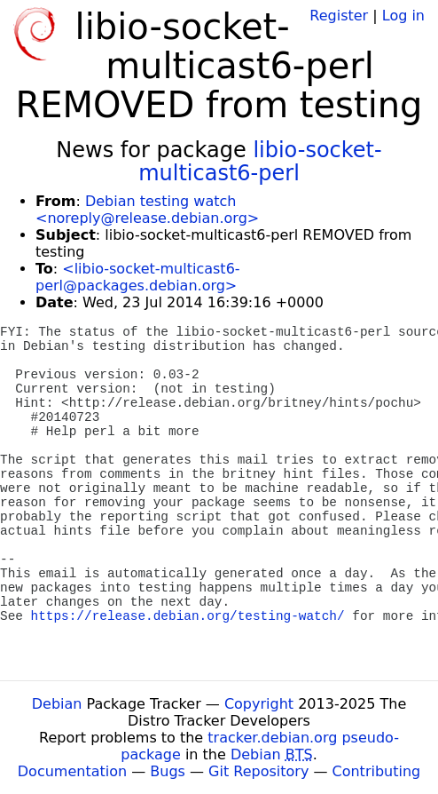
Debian (57, 703)
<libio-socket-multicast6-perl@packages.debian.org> (137, 277)
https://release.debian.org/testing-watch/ (188, 616)
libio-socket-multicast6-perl (259, 162)
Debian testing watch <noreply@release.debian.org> (147, 209)
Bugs (167, 771)
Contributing (376, 771)
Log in (403, 15)
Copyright (258, 703)
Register (338, 15)
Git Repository (258, 771)
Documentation (72, 771)
